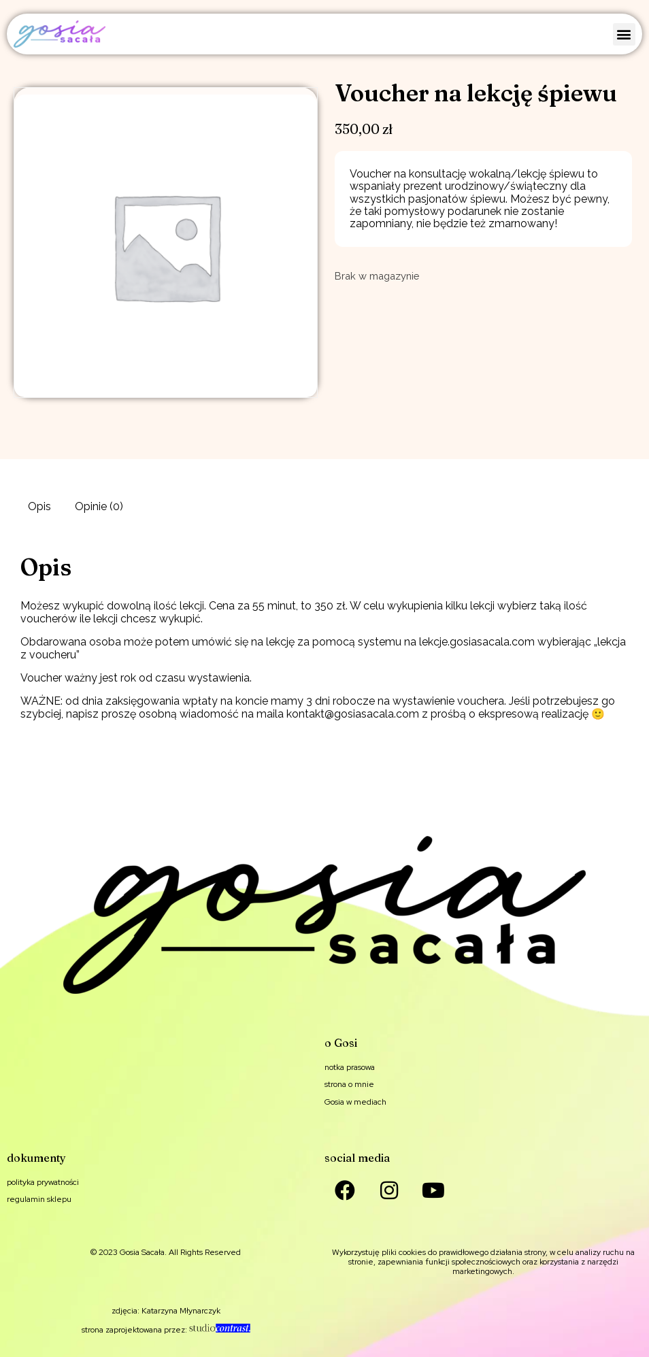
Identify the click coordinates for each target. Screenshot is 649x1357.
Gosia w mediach (355, 1101)
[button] (624, 34)
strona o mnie (349, 1084)
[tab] (39, 507)
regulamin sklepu (39, 1199)
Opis (39, 506)
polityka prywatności (43, 1182)
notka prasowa (349, 1067)
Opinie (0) (99, 506)
